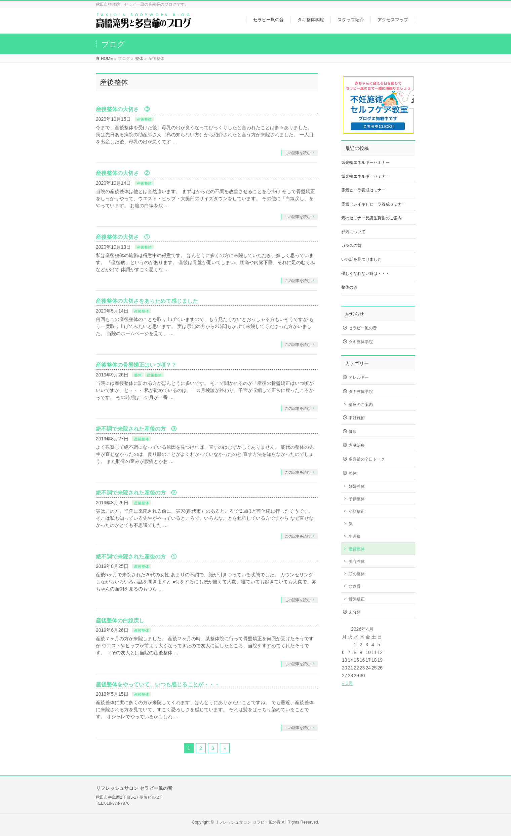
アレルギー (359, 377)
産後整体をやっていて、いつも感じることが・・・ (158, 684)
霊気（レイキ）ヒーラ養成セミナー (373, 204)
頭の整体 (357, 574)
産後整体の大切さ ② (123, 173)
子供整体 (357, 499)
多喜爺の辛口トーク (367, 459)
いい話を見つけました (361, 259)
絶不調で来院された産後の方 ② (136, 493)
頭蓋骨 (355, 586)
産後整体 (144, 119)
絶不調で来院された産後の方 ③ (136, 429)
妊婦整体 (357, 486)
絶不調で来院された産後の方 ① (136, 556)
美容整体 (357, 561)
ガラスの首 (351, 245)
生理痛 (355, 536)
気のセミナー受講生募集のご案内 (371, 218)
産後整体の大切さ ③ (123, 109)
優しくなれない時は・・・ (365, 273)
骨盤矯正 (357, 599)
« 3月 (347, 683)
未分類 (355, 612)
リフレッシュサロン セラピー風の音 (247, 822)
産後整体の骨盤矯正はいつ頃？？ (136, 365)
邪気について (353, 231)
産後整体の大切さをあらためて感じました (147, 301)
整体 (138, 375)
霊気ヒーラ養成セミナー (363, 190)
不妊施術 (357, 417)
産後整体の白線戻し (120, 620)
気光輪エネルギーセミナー (365, 162)
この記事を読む (298, 153)
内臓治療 (357, 445)
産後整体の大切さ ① (123, 237)
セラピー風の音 (363, 328)
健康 (353, 431)
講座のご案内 (361, 404)
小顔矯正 (357, 511)
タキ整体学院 (361, 341)
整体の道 (349, 287)
